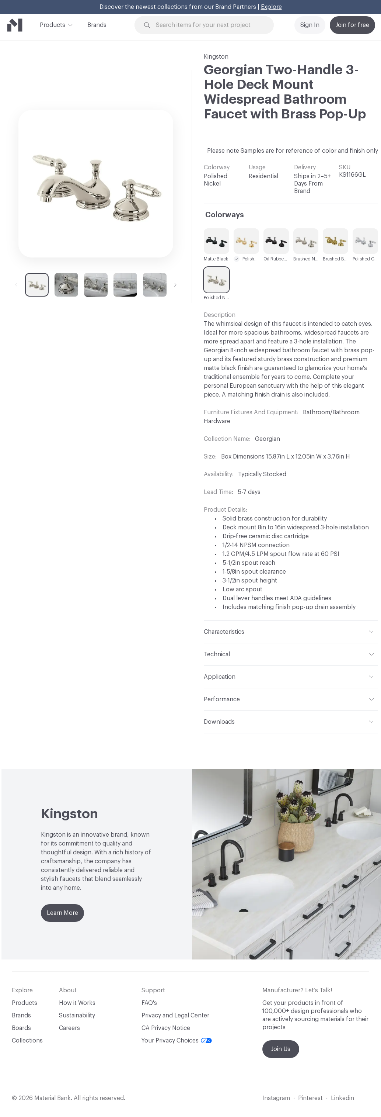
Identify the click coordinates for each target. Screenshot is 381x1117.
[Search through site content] (208, 25)
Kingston (216, 57)
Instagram (276, 1098)
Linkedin (342, 1098)
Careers (69, 1028)
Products (52, 24)
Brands (96, 25)
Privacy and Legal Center (175, 1016)
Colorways (224, 215)
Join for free (352, 25)
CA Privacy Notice (165, 1028)
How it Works (77, 1003)
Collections (27, 1041)
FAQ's (149, 1003)
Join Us (280, 1049)
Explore (271, 7)
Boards (21, 1028)
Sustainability (77, 1016)
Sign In (309, 25)
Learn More (62, 913)
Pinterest (310, 1098)
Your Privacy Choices (176, 1041)
